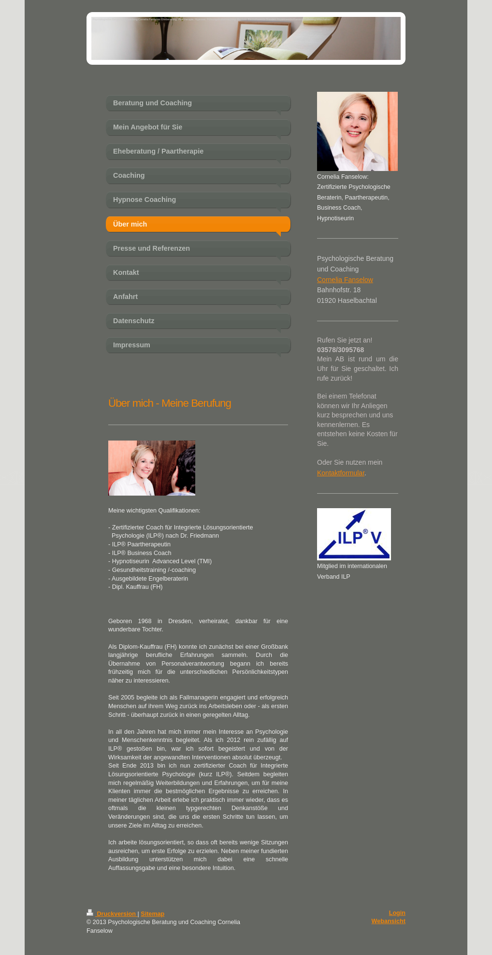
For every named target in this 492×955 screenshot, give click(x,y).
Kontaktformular (340, 473)
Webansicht (388, 921)
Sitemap (152, 914)
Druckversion (112, 914)
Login (397, 913)
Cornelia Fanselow (345, 280)
